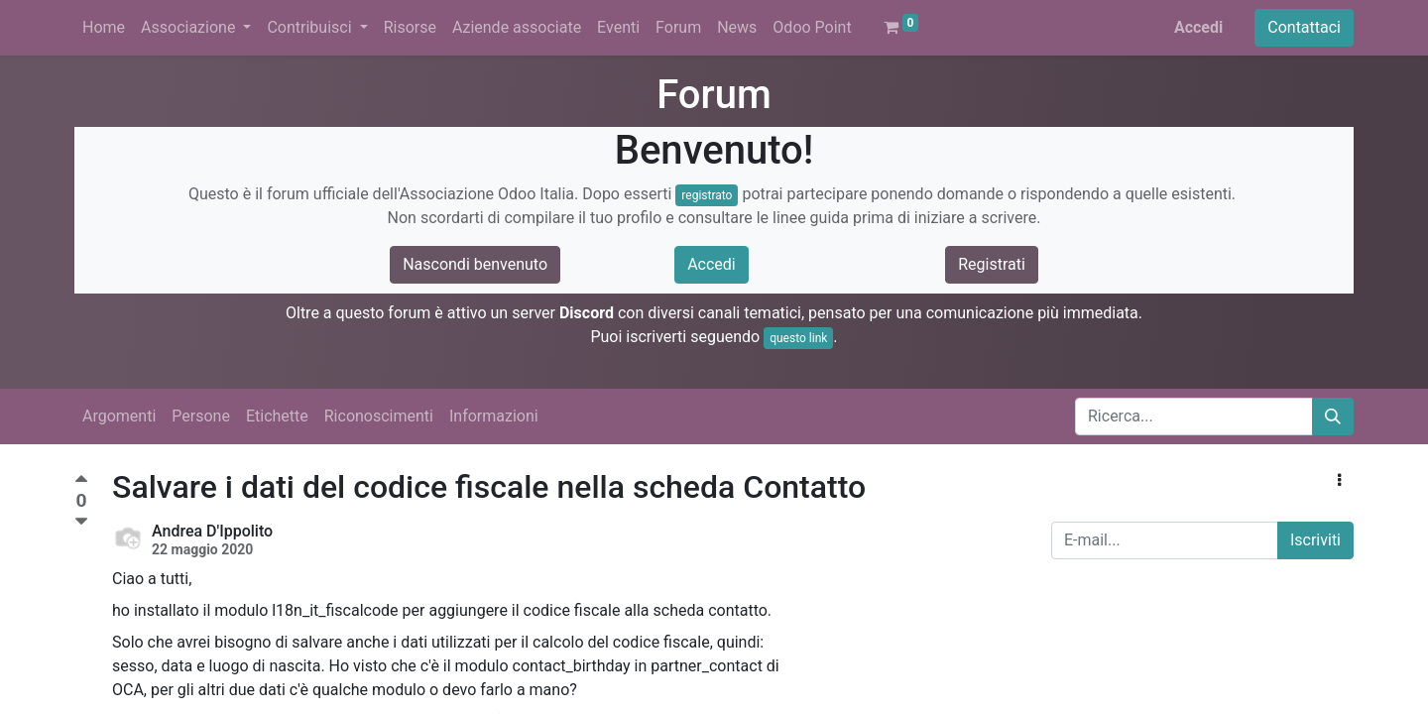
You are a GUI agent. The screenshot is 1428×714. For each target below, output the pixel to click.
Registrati (991, 264)
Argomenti (119, 416)
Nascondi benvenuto (475, 264)
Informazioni (493, 416)
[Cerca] (1333, 416)
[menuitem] (103, 28)
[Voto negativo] (81, 522)
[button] (1339, 481)
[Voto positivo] (81, 481)
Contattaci (1304, 27)
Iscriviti (1315, 540)
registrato (706, 195)
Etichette (277, 416)
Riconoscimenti (378, 416)
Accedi (1198, 27)
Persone (201, 416)
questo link (798, 338)
